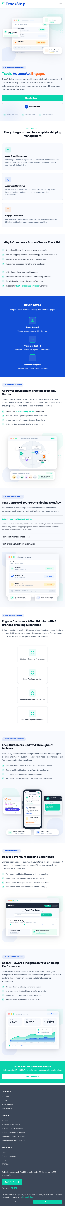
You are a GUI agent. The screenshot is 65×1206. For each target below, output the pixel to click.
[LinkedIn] (15, 1188)
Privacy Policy (7, 1104)
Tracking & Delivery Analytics (13, 1136)
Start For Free (12, 1182)
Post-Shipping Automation (13, 1128)
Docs (4, 1160)
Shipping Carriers (9, 1156)
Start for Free (32, 98)
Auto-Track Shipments (11, 1124)
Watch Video (32, 107)
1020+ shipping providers (27, 286)
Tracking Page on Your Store (13, 1140)
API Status (6, 1164)
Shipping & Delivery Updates (13, 1132)
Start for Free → (32, 1077)
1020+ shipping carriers (25, 412)
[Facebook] (12, 1188)
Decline (17, 1202)
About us (5, 1096)
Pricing (5, 1120)
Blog (3, 1152)
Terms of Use (7, 1108)
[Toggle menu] (60, 4)
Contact (5, 1100)
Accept (47, 1202)
